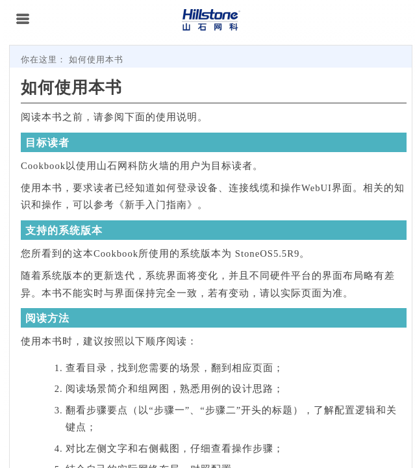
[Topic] (211, 257)
